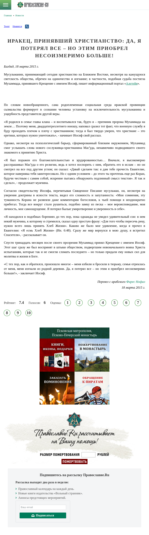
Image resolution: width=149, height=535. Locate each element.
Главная (8, 15)
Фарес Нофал (135, 282)
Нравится (17, 26)
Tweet (7, 26)
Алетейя (131, 83)
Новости (19, 15)
